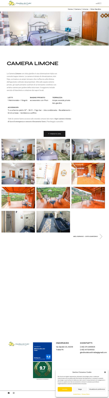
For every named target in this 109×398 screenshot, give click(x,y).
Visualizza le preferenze (97, 389)
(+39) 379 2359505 (87, 347)
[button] (105, 372)
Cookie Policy (77, 394)
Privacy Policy (86, 394)
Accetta (64, 389)
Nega (80, 389)
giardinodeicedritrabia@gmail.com (93, 352)
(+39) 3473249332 (87, 350)
